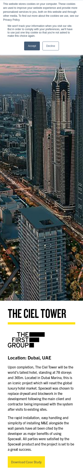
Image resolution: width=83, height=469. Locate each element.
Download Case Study (26, 462)
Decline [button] (50, 46)
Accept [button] (32, 46)
